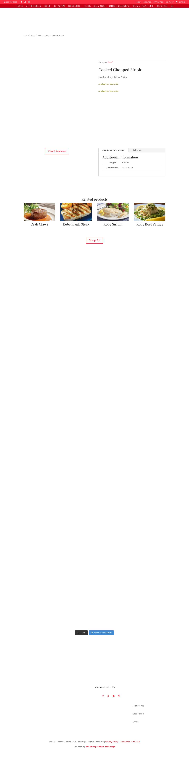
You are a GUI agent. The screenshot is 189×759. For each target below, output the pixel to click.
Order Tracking (31, 657)
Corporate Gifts (66, 673)
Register (147, 2)
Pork (87, 6)
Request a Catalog (103, 673)
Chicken (59, 6)
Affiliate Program (67, 668)
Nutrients (136, 150)
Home (19, 6)
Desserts (74, 6)
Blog (97, 663)
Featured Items (143, 6)
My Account (29, 652)
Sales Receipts (30, 673)
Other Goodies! (119, 6)
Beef (47, 6)
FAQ (26, 663)
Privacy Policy (111, 742)
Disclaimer (125, 742)
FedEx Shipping (67, 663)
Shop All (94, 240)
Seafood (100, 6)
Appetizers (33, 6)
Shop (33, 35)
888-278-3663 (11, 2)
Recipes (162, 6)
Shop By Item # (66, 652)
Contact (170, 2)
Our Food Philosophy (105, 657)
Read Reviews (57, 151)
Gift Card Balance (32, 668)
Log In (138, 2)
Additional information (113, 150)
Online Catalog (66, 657)
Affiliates (158, 2)
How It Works (101, 652)
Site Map (136, 742)
